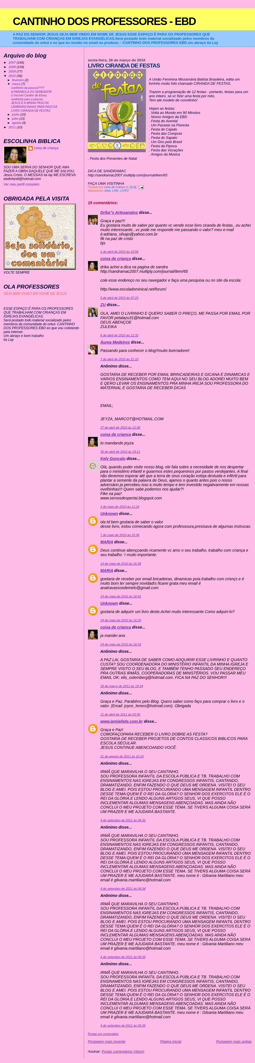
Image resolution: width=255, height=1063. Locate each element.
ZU (103, 304)
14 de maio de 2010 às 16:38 (120, 563)
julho (15, 118)
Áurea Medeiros (115, 342)
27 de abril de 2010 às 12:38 (120, 427)
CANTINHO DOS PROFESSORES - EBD (104, 21)
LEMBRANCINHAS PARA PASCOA (34, 106)
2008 (13, 67)
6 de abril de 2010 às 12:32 (119, 335)
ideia (107, 190)
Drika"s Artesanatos (119, 212)
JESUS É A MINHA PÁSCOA (30, 102)
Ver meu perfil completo (21, 184)
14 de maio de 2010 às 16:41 (120, 596)
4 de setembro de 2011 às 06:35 (123, 957)
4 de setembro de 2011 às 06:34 (123, 888)
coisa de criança (115, 258)
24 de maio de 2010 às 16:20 (120, 620)
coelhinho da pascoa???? (27, 87)
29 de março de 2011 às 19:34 (121, 686)
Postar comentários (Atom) (123, 1051)
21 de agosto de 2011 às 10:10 (122, 756)
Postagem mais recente (106, 1041)
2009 (13, 71)
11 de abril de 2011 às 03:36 (120, 714)
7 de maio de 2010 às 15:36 (119, 535)
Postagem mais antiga (233, 1041)
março (16, 84)
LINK (115, 190)
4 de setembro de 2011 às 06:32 (123, 820)
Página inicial (170, 1041)
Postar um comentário (103, 1034)
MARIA (106, 542)
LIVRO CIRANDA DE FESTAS (30, 110)
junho (16, 114)
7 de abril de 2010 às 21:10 (119, 359)
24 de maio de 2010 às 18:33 (120, 644)
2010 (13, 75)
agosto (17, 122)
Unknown (109, 513)
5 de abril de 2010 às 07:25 (119, 297)
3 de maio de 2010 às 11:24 (119, 506)
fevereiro (18, 80)
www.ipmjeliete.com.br (121, 721)
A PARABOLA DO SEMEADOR (31, 91)
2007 (13, 62)
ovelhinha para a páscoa (27, 99)
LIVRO (124, 190)
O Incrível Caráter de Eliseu (29, 95)
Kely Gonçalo (112, 458)
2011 (13, 127)
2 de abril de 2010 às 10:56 (119, 251)
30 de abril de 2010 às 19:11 (120, 451)
